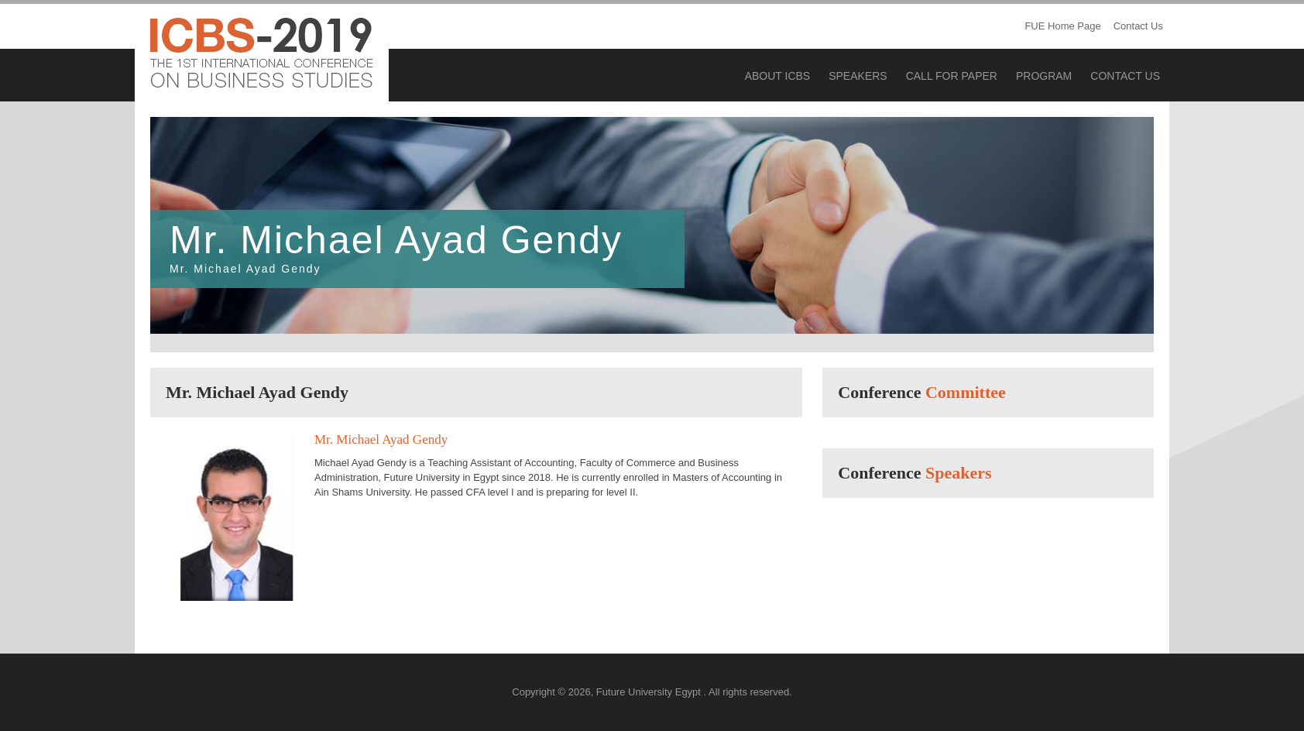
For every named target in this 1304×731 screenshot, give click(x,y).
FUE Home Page (1062, 26)
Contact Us (1138, 26)
